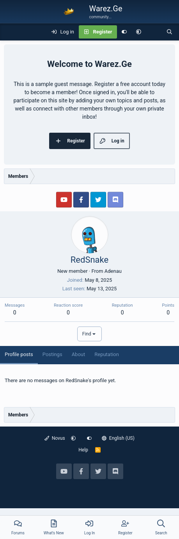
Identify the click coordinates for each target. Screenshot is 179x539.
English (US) (118, 438)
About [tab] (78, 354)
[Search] (169, 32)
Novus (54, 438)
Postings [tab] (52, 354)
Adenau (113, 271)
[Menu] (10, 32)
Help (83, 450)
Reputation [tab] (106, 354)
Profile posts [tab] (19, 354)
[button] (138, 32)
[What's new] (154, 32)
